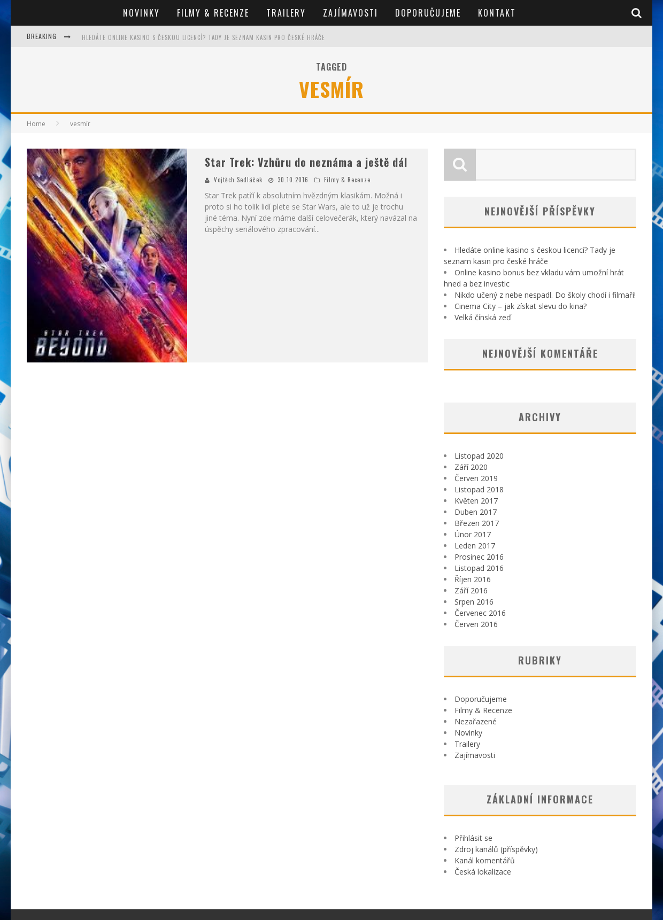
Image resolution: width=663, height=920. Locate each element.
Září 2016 (471, 590)
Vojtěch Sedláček (238, 179)
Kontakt (497, 12)
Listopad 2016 (479, 568)
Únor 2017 (472, 534)
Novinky (141, 12)
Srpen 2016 (474, 602)
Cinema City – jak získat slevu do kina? (520, 306)
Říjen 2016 (472, 579)
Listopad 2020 (479, 456)
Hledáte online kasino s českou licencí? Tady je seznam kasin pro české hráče (203, 37)
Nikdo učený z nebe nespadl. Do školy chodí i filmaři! (545, 295)
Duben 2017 (475, 512)
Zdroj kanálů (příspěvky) (496, 849)
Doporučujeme (428, 12)
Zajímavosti (350, 12)
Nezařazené (475, 721)
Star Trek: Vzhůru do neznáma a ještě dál (306, 162)
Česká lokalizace (482, 872)
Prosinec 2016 (479, 557)
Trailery (286, 12)
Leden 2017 (474, 545)
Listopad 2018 (479, 489)
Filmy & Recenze (213, 12)
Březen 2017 (476, 523)
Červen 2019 (476, 478)
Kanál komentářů (484, 860)
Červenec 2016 (480, 613)
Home (36, 123)
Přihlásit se (473, 838)
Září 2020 (471, 467)
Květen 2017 (476, 501)
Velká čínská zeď (482, 317)
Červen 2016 (476, 624)
